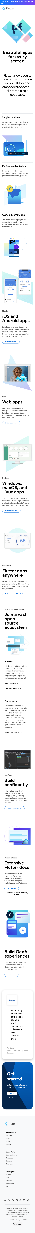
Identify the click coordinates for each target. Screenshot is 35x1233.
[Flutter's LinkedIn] (24, 1200)
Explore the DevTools (14, 808)
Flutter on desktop (11, 510)
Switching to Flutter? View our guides (17, 893)
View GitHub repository (13, 732)
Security (24, 1220)
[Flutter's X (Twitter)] (9, 1200)
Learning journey (12, 1155)
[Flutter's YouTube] (5, 1200)
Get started (12, 888)
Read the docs (15, 1098)
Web (7, 1178)
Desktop (9, 1181)
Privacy (18, 1220)
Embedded (10, 1184)
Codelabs (9, 1158)
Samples (9, 1161)
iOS (7, 1187)
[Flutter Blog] (17, 1200)
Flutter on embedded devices (15, 594)
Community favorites (12, 688)
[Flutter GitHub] (13, 1200)
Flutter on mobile (11, 341)
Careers (9, 1135)
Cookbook (9, 1164)
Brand (8, 1141)
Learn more (11, 975)
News (8, 1138)
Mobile (8, 1175)
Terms (12, 1220)
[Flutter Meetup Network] (20, 1200)
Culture (8, 1144)
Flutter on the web (11, 423)
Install (12, 1093)
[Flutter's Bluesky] (28, 1200)
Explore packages (11, 683)
